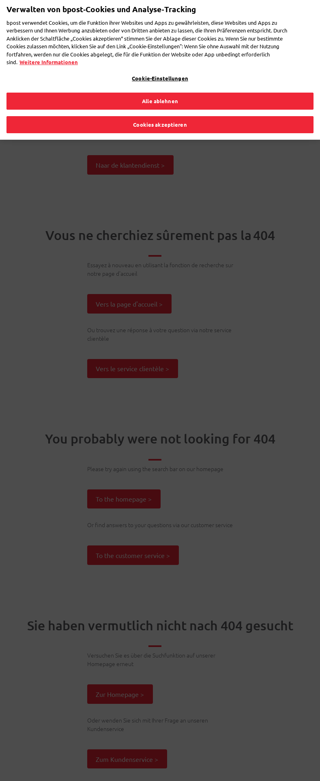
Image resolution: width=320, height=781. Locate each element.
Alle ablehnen (160, 86)
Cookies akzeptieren (160, 110)
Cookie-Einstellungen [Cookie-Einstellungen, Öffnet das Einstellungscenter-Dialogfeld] (160, 64)
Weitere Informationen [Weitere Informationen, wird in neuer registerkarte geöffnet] (48, 47)
